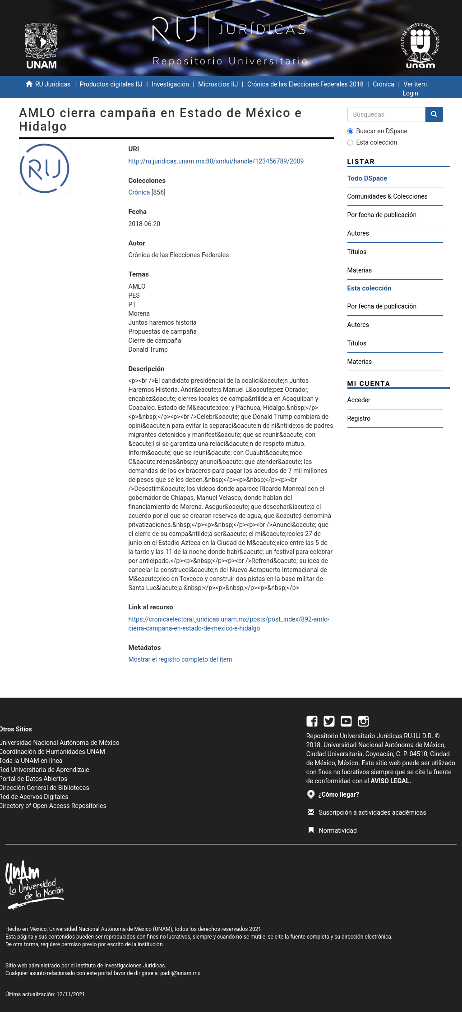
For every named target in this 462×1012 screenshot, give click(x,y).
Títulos (357, 251)
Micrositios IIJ (218, 84)
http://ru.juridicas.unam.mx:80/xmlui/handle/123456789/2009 (216, 161)
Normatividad (332, 830)
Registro (359, 418)
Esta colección (372, 142)
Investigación (170, 84)
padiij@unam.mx (180, 973)
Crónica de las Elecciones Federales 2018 (305, 84)
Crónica (383, 84)
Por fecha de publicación (382, 214)
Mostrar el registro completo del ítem (180, 659)
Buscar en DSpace (377, 131)
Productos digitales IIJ (111, 84)
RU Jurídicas (52, 84)
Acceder (358, 400)
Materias (359, 270)
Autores (358, 233)
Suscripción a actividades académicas (367, 812)
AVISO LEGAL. (390, 781)
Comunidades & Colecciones (387, 196)
